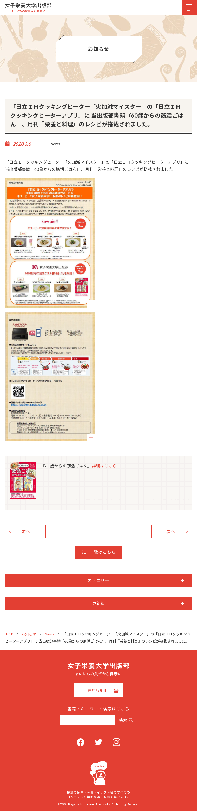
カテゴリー (98, 580)
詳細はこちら (104, 465)
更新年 (98, 603)
